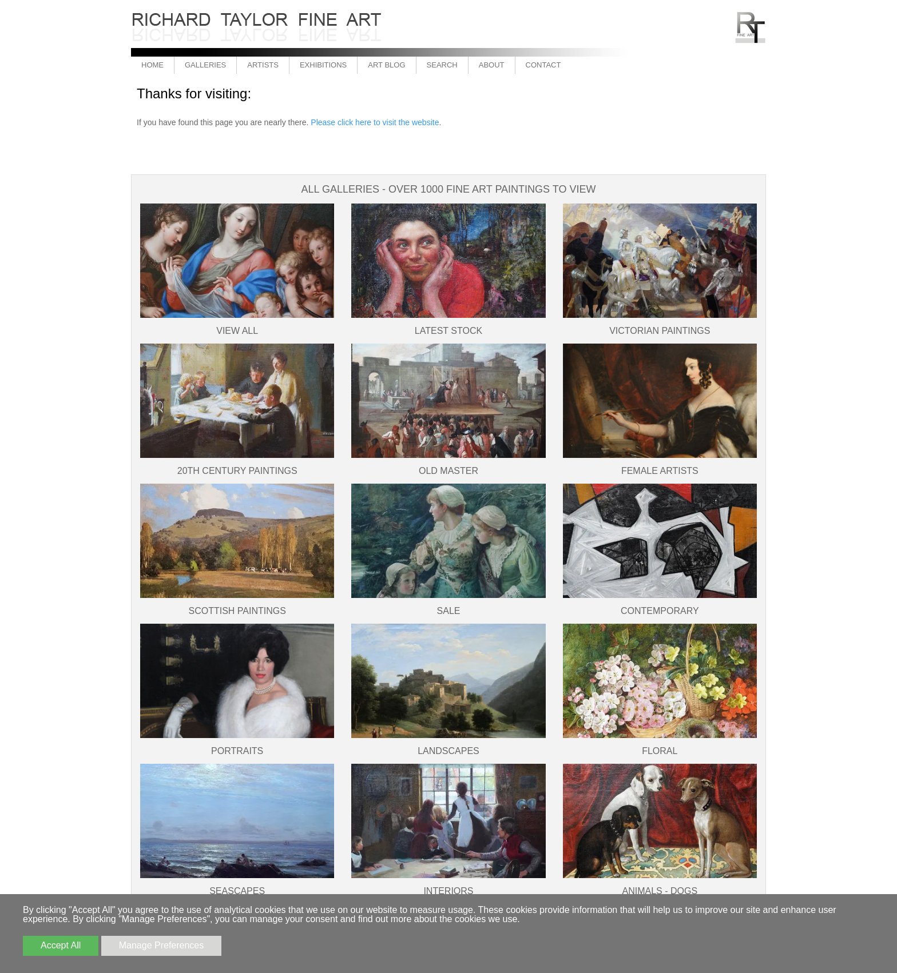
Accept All (61, 945)
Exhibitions (323, 65)
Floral (659, 751)
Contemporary (660, 611)
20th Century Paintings (237, 471)
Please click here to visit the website (375, 122)
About (492, 65)
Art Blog (386, 65)
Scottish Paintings (236, 611)
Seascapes (237, 891)
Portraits (237, 751)
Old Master (448, 471)
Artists (263, 65)
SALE (449, 611)
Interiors (448, 891)
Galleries (205, 65)
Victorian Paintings (659, 331)
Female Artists (659, 471)
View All (237, 331)
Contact (543, 65)
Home (152, 65)
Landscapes (448, 751)
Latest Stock (448, 331)
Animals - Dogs (660, 891)
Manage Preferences (161, 945)
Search (442, 65)
